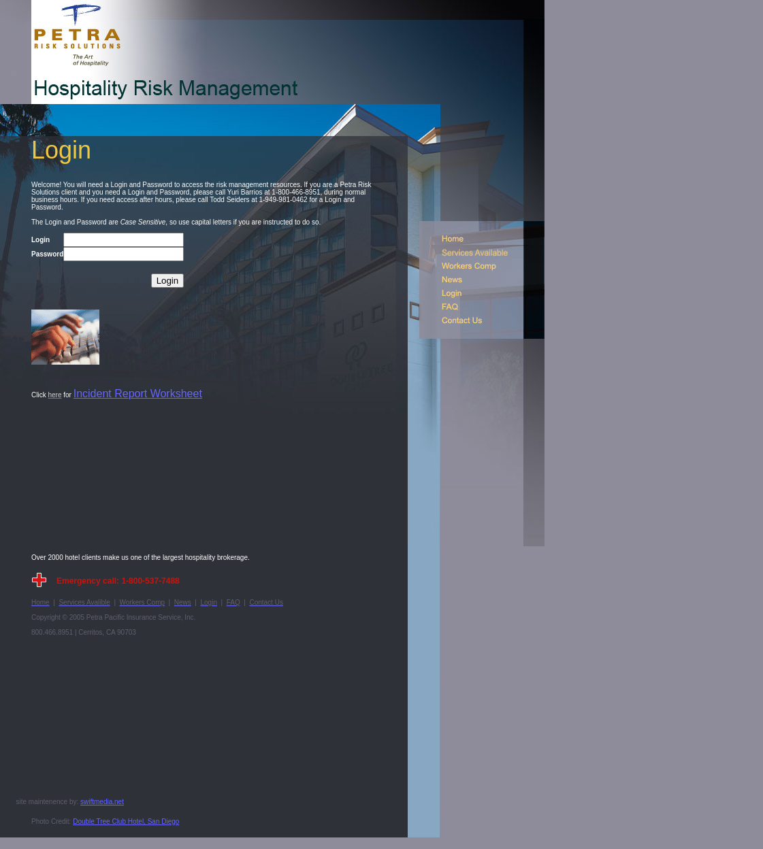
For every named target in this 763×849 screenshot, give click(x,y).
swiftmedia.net (102, 801)
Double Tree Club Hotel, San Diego (126, 821)
